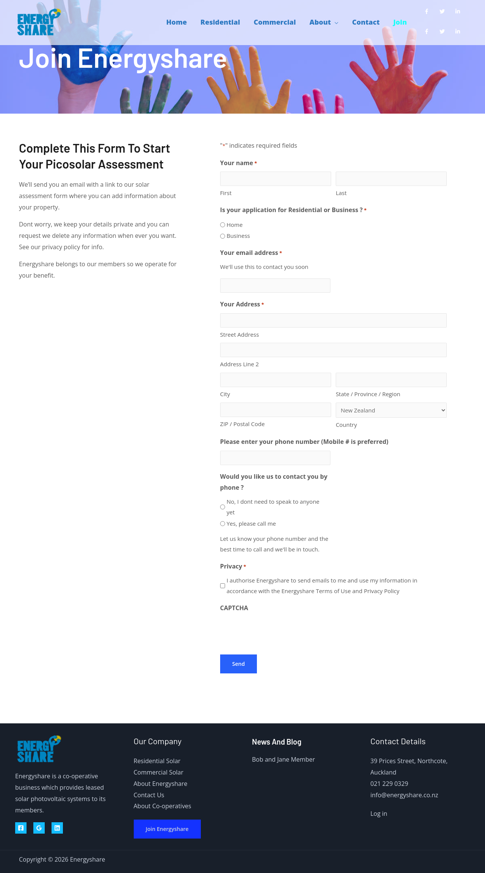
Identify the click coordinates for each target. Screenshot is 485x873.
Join (400, 22)
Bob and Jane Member (283, 759)
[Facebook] (21, 828)
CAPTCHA (234, 608)
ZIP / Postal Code (242, 424)
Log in (379, 813)
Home (176, 22)
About (320, 22)
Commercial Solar (159, 772)
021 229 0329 (389, 783)
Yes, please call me (251, 523)
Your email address (251, 253)
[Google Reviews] (39, 828)
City (225, 394)
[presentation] (277, 631)
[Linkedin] (57, 828)
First (226, 193)
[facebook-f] (428, 11)
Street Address (239, 334)
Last (341, 193)
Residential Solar (157, 761)
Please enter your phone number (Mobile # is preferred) (304, 441)
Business (238, 235)
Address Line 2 (239, 364)
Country (346, 424)
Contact (366, 22)
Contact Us (149, 795)
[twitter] (444, 11)
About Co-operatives (162, 806)
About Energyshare (161, 783)
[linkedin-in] (459, 11)
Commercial (275, 22)
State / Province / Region (368, 394)
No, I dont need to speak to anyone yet (273, 507)
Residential (220, 22)
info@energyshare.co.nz (404, 795)
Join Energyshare (167, 828)
